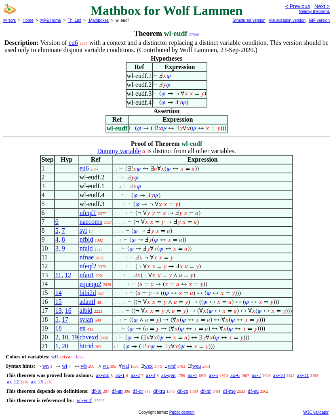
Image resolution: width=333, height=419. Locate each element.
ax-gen (168, 375)
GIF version (319, 20)
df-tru (159, 391)
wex (148, 366)
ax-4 (192, 375)
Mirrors (9, 20)
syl (83, 230)
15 (58, 301)
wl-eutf (84, 400)
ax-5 (213, 375)
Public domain (182, 412)
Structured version (248, 20)
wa (106, 366)
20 (65, 346)
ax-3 (150, 375)
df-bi (96, 391)
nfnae (87, 257)
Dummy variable (119, 150)
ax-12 (13, 382)
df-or (138, 391)
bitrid (87, 346)
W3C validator (316, 412)
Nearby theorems (314, 11)
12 (68, 275)
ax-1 (120, 375)
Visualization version (287, 20)
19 (75, 337)
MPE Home (50, 20)
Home (28, 20)
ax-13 (37, 382)
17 (65, 319)
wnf (172, 366)
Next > (322, 6)
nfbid (86, 239)
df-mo (229, 391)
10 (65, 337)
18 (58, 328)
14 (58, 292)
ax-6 (235, 375)
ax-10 (279, 375)
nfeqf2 (88, 266)
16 (68, 310)
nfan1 (87, 275)
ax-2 (135, 375)
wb (83, 366)
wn (45, 366)
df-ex (182, 391)
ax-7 (256, 375)
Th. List (74, 20)
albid (86, 310)
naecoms (91, 221)
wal (125, 366)
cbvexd (89, 337)
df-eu (253, 391)
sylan (86, 319)
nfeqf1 (88, 212)
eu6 (73, 42)
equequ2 (90, 283)
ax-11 (303, 375)
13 (58, 310)
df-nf (205, 391)
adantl (87, 301)
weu (196, 366)
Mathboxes (98, 20)
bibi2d (88, 292)
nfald (86, 248)
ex (83, 328)
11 (58, 275)
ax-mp (103, 375)
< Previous (297, 6)
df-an (117, 391)
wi (64, 366)
